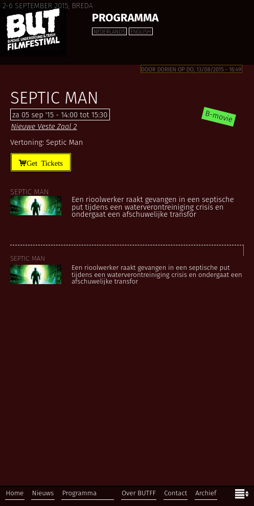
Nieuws (43, 493)
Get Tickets (45, 162)
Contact (175, 493)
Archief (205, 493)
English (140, 32)
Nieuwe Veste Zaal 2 (44, 126)
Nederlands (109, 32)
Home (15, 493)
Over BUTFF (139, 493)
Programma (125, 17)
